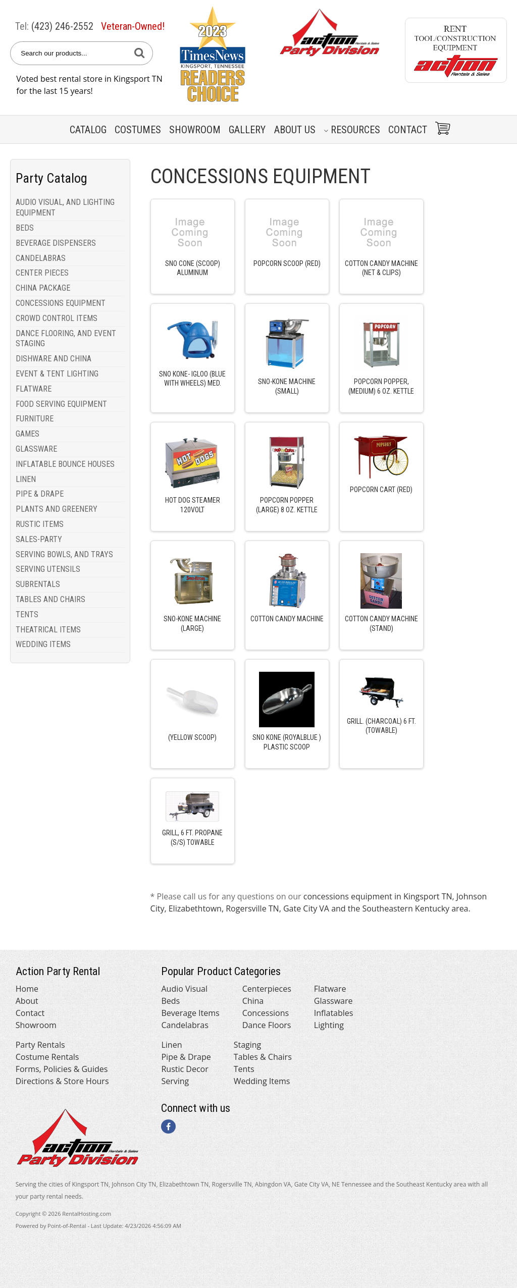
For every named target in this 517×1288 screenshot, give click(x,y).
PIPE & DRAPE (40, 494)
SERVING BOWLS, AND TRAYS (64, 554)
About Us (295, 130)
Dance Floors (266, 1025)
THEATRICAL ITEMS (48, 629)
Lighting (329, 1025)
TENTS (27, 614)
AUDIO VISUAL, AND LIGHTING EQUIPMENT (65, 207)
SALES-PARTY (39, 539)
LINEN (26, 479)
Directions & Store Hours (62, 1081)
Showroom (195, 130)
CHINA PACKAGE (43, 288)
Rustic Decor (184, 1069)
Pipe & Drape (186, 1056)
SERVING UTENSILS (48, 569)
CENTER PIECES (42, 273)
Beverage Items (190, 1012)
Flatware (330, 988)
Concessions (265, 1012)
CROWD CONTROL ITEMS (56, 318)
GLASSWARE (36, 449)
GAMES (27, 434)
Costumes (138, 130)
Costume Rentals (47, 1056)
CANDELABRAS (41, 258)
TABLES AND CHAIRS (50, 599)
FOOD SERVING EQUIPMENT (61, 404)
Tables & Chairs (263, 1056)
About (27, 1000)
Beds (170, 1000)
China (253, 1000)
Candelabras (184, 1025)
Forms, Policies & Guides (62, 1069)
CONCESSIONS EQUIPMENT (61, 303)
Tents (244, 1069)
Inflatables (333, 1012)
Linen (171, 1044)
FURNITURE (35, 418)
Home (27, 988)
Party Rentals (40, 1044)
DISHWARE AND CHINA (53, 358)
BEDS (25, 228)
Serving (175, 1081)
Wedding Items (262, 1081)
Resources (352, 130)
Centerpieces (266, 988)
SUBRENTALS (38, 584)
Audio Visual (184, 988)
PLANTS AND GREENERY (56, 509)
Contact (407, 130)
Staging (248, 1044)
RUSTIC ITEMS (40, 524)
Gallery (247, 130)
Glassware (333, 1000)
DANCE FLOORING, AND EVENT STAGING (66, 339)
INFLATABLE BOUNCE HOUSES (65, 464)
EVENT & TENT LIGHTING (57, 374)
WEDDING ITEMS (43, 644)
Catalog (88, 130)
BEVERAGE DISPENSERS (56, 243)
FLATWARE (33, 389)
